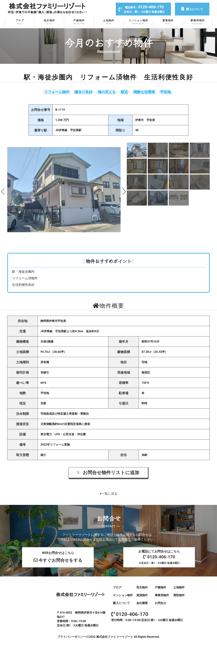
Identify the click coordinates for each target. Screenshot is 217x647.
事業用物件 (197, 21)
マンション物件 (138, 21)
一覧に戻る (108, 493)
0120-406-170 (129, 614)
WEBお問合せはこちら (58, 557)
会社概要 (142, 603)
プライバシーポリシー (71, 636)
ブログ (19, 21)
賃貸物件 (168, 21)
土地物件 (108, 21)
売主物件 (49, 21)
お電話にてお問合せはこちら (159, 557)
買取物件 (179, 595)
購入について (192, 9)
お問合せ (160, 603)
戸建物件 (79, 21)
